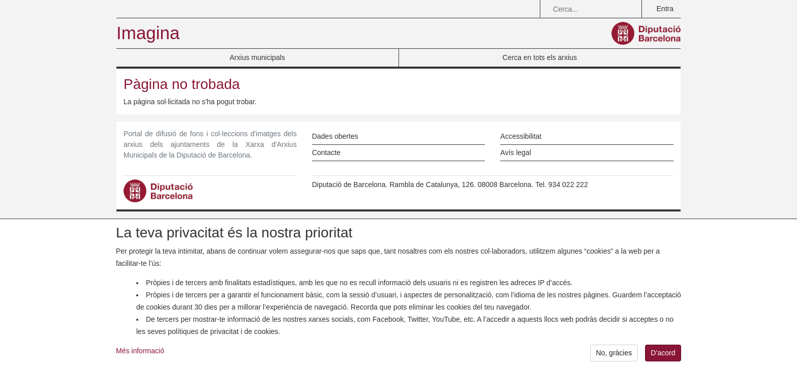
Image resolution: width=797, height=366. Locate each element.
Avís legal (515, 152)
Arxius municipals (257, 57)
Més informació (140, 354)
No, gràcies (614, 356)
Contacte (326, 152)
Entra (665, 9)
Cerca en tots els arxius (540, 57)
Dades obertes (335, 136)
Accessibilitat (520, 136)
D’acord (663, 356)
